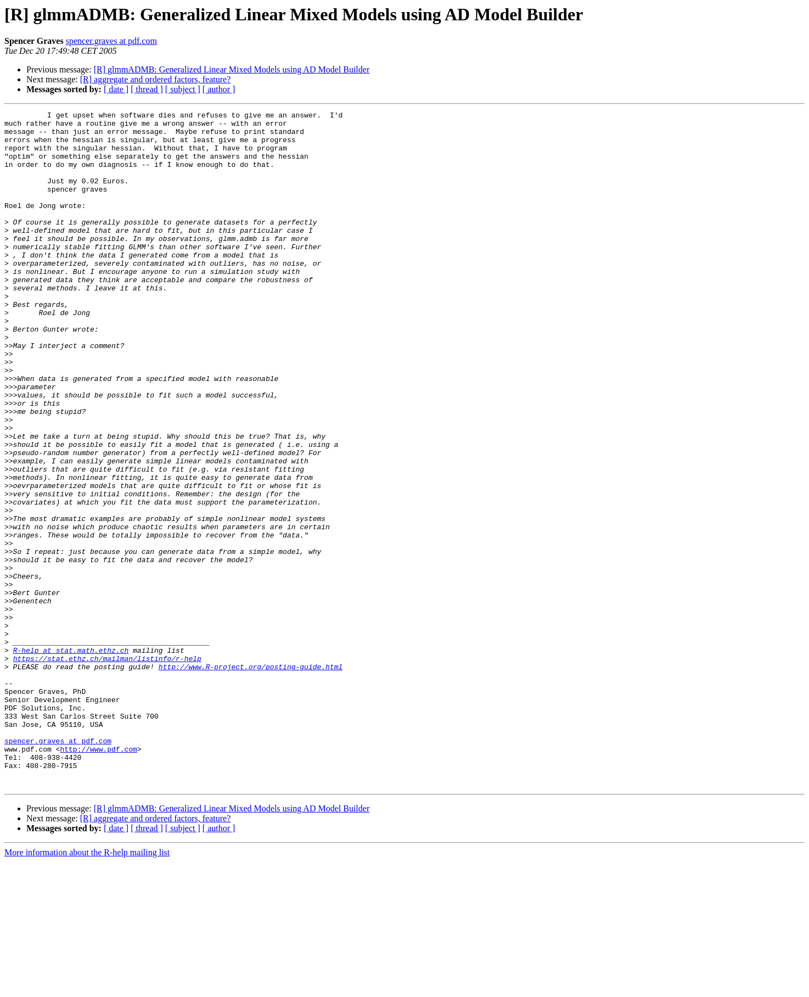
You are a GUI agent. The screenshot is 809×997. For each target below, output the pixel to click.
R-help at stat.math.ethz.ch (71, 759)
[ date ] (116, 89)
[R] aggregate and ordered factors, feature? (155, 79)
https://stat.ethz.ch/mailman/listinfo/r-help (107, 769)
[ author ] (219, 89)
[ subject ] (182, 89)
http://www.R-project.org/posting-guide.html (250, 778)
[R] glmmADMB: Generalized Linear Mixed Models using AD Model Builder (232, 69)
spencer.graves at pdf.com (111, 41)
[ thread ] (147, 89)
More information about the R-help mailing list (87, 987)
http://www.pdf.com (98, 877)
